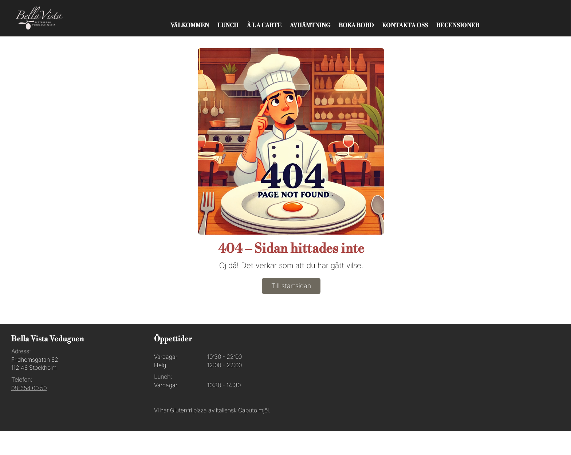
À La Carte (264, 25)
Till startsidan (291, 286)
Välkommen (189, 25)
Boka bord (356, 25)
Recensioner (457, 25)
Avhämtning (310, 25)
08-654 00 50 (29, 388)
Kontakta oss (405, 25)
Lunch (228, 25)
